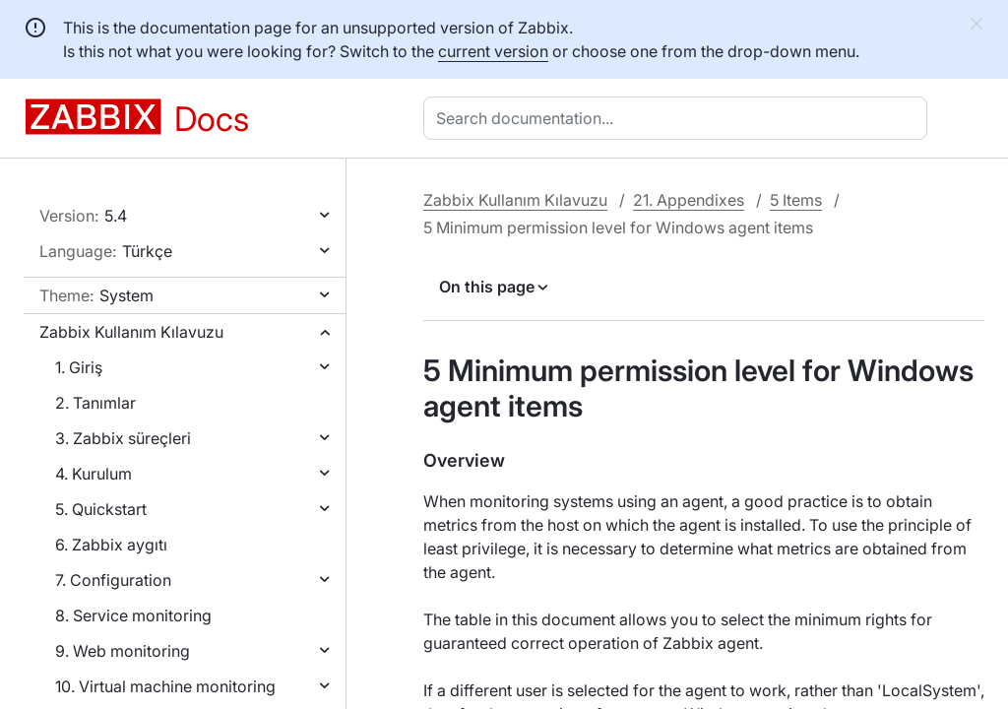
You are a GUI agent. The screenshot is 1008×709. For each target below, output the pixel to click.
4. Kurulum (93, 473)
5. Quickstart (101, 509)
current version (493, 51)
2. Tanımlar (95, 403)
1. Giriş (78, 367)
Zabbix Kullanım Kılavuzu (131, 332)
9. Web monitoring (122, 651)
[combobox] (679, 118)
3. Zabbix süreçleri (123, 438)
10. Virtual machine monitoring (165, 686)
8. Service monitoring (133, 615)
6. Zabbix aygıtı (111, 544)
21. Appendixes (688, 200)
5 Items (796, 200)
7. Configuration (113, 580)
